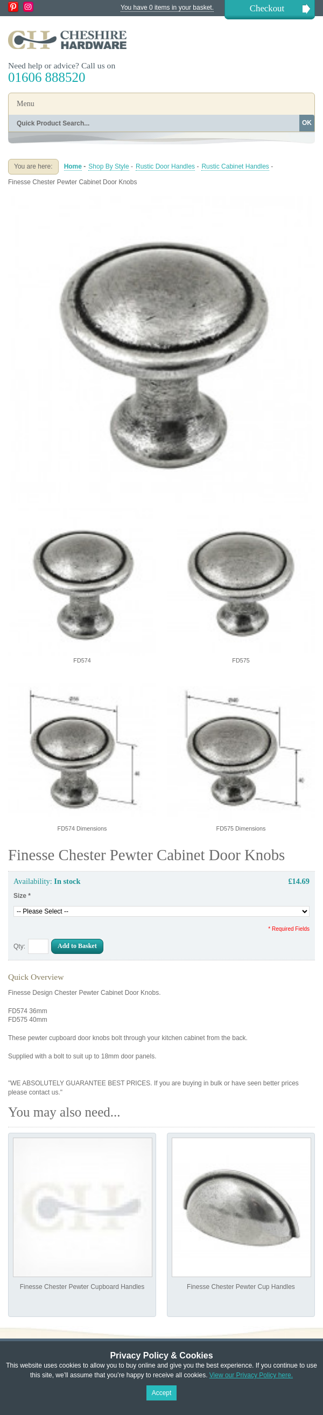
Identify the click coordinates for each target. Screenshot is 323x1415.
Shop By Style (108, 166)
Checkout (267, 8)
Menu (25, 104)
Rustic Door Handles (165, 166)
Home (73, 166)
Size (22, 896)
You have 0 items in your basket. (167, 7)
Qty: (19, 946)
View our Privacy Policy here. (251, 1375)
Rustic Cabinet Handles (235, 166)
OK (307, 123)
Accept (162, 1393)
